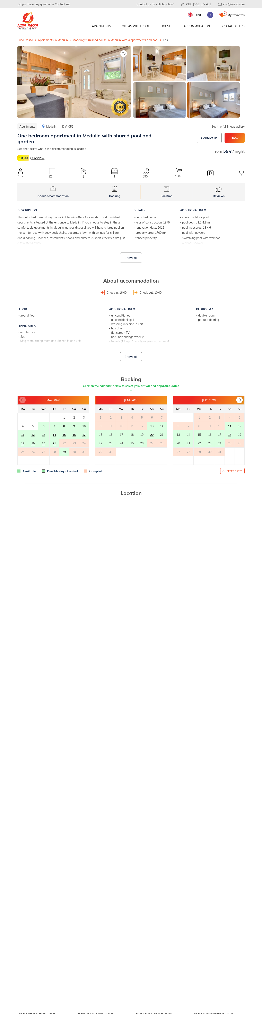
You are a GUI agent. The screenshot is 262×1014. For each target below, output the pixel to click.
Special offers (233, 26)
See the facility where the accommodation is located (51, 149)
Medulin (51, 126)
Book (234, 138)
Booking (114, 192)
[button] (239, 400)
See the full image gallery (228, 126)
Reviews (219, 192)
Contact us (209, 138)
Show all (131, 257)
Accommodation (197, 26)
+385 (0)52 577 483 (198, 4)
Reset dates (234, 471)
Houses (167, 26)
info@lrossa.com (234, 4)
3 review (37, 158)
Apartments (101, 26)
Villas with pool (136, 26)
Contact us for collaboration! (155, 4)
